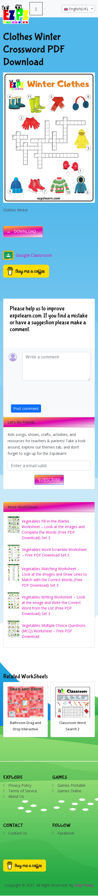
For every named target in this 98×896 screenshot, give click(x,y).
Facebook (65, 833)
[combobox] (78, 8)
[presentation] (50, 394)
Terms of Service (22, 790)
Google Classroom (27, 255)
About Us (16, 796)
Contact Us (17, 833)
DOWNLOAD (25, 231)
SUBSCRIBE (49, 480)
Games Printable (71, 785)
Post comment (26, 408)
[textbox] (78, 9)
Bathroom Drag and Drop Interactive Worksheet (25, 729)
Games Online (69, 790)
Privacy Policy (19, 785)
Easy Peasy (84, 885)
